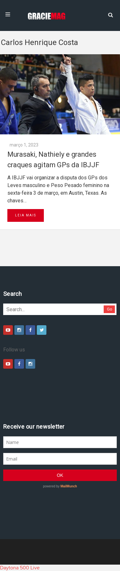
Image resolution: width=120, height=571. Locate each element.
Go (109, 309)
